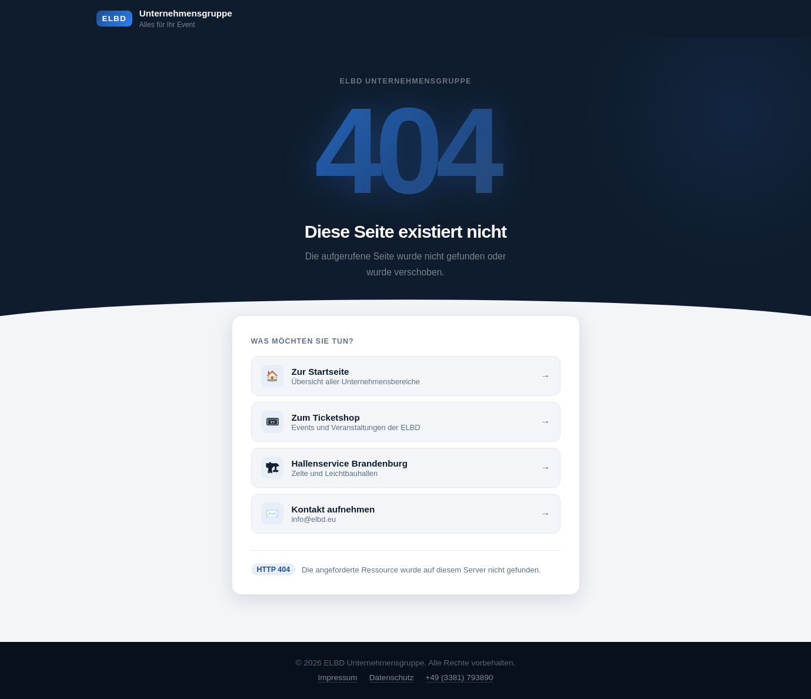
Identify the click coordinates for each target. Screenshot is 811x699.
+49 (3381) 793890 (459, 677)
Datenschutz (391, 677)
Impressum (337, 677)
